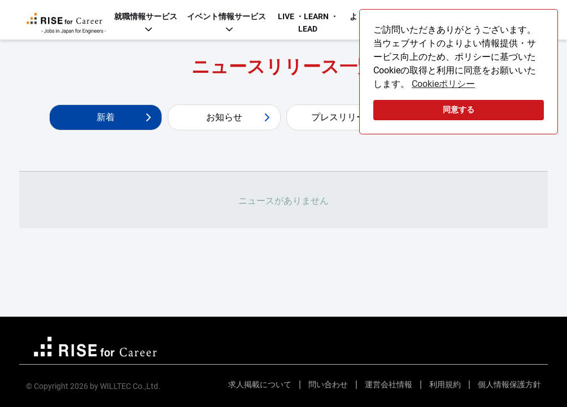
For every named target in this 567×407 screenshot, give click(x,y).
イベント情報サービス (226, 16)
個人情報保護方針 (509, 384)
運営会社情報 (388, 384)
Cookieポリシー (443, 83)
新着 (106, 117)
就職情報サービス (145, 16)
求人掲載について (259, 384)
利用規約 (445, 384)
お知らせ (224, 117)
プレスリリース (342, 117)
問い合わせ (328, 384)
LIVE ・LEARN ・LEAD (308, 22)
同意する (458, 110)
